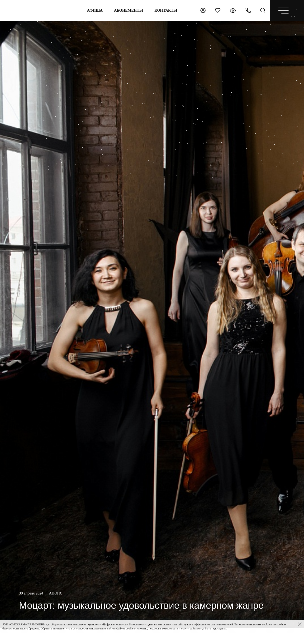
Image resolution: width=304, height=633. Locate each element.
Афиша (95, 10)
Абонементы (128, 10)
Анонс (55, 593)
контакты (165, 10)
